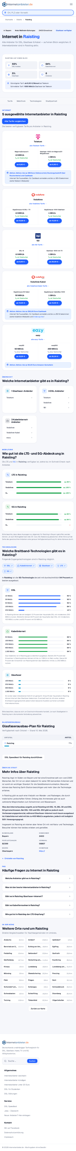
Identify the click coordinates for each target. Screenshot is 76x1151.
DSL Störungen (10, 1093)
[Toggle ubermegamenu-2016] (71, 4)
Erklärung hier (38, 317)
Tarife (9, 101)
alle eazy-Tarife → (38, 339)
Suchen (32, 1061)
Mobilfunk (21, 101)
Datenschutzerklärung (13, 1132)
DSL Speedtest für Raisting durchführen (23, 757)
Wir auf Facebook (11, 1128)
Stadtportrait (51, 101)
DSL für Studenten (12, 1089)
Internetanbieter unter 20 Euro (17, 1085)
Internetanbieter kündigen (15, 1080)
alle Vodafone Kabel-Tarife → (38, 286)
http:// (42, 851)
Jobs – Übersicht (11, 1111)
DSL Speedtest (10, 1106)
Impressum (8, 1137)
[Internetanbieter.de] (17, 4)
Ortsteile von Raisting (14, 858)
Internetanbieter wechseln (15, 1076)
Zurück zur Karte (38, 1008)
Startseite (9, 19)
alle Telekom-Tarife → (38, 146)
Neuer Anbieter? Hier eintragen (17, 1115)
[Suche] (17, 1061)
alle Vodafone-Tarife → (38, 204)
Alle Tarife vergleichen (15, 121)
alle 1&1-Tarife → (38, 245)
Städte (19, 19)
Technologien (35, 101)
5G (14, 461)
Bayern (8, 30)
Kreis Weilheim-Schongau (25, 30)
